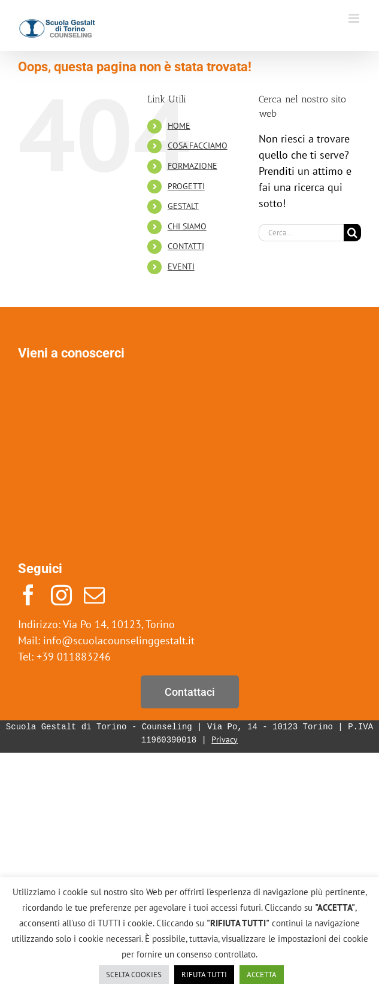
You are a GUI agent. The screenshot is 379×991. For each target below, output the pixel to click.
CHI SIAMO (187, 226)
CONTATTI (186, 246)
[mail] (94, 594)
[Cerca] (352, 232)
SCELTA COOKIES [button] (134, 974)
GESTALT (183, 206)
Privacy (224, 740)
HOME (179, 125)
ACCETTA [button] (262, 974)
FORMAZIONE (192, 165)
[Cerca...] (301, 232)
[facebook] (28, 594)
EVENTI (181, 266)
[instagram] (61, 594)
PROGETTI (186, 186)
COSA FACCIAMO (198, 145)
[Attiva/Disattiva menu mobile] (354, 18)
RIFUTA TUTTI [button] (204, 974)
